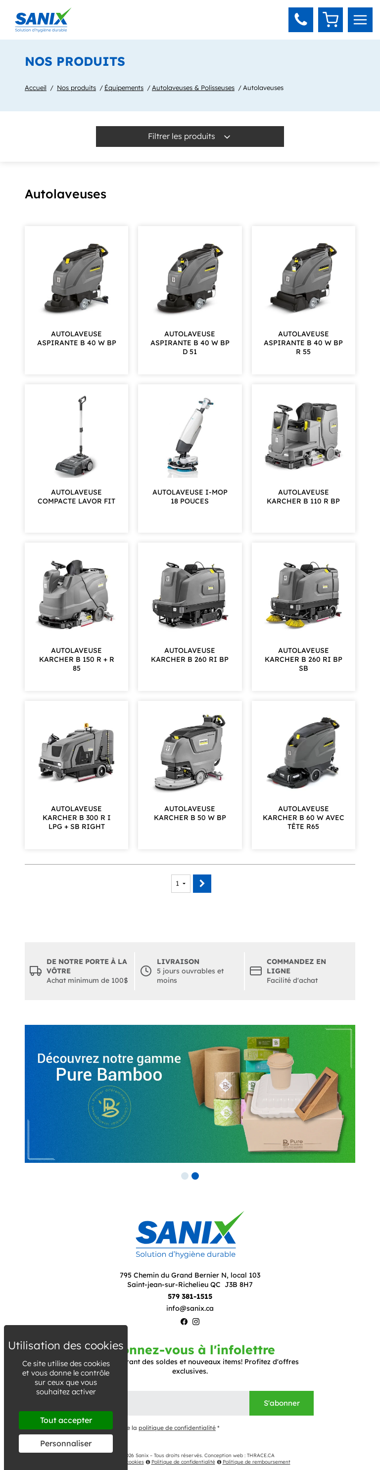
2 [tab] (195, 1176)
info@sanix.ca (190, 1308)
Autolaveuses (263, 88)
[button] (300, 19)
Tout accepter (66, 1420)
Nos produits (76, 88)
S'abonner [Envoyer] (282, 1403)
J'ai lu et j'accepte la (143, 1428)
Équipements (123, 88)
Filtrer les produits (190, 136)
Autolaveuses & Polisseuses (193, 88)
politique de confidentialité (177, 1427)
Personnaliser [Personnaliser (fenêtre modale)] (66, 1443)
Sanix (142, 1455)
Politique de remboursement (253, 1462)
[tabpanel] (190, 1094)
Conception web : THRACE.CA (239, 1455)
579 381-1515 (190, 1296)
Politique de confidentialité (180, 1462)
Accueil (36, 88)
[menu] (360, 19)
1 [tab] (185, 1176)
